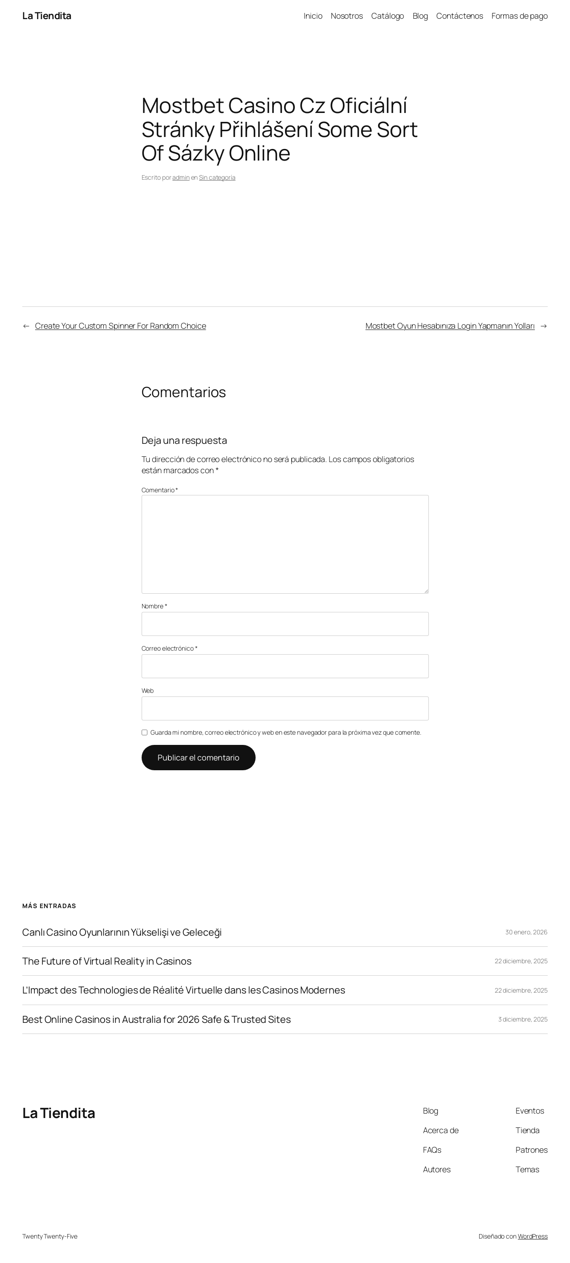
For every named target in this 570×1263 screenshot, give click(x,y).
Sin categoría (217, 177)
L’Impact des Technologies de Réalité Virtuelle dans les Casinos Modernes (183, 990)
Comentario (160, 490)
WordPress (533, 1236)
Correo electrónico (170, 648)
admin (181, 177)
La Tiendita (47, 15)
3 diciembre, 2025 (523, 1019)
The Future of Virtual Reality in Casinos (106, 961)
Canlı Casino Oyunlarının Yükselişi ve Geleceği (122, 932)
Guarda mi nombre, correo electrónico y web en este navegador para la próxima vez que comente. (286, 732)
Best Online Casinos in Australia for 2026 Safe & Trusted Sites (156, 1019)
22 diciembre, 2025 (521, 961)
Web (148, 690)
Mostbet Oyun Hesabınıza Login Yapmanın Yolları (450, 325)
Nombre (154, 606)
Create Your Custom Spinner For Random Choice (120, 325)
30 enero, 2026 (526, 932)
